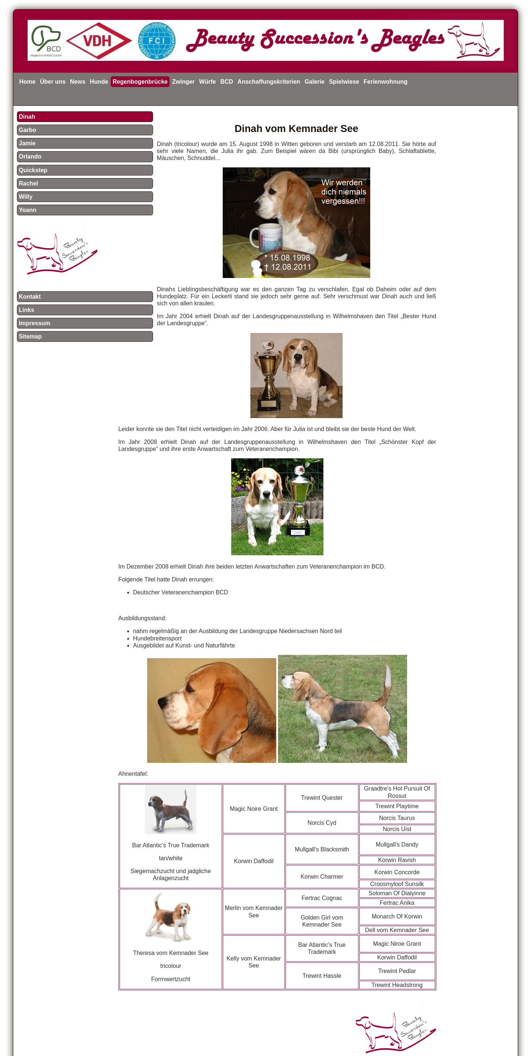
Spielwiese (344, 82)
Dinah (27, 117)
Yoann (28, 210)
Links (26, 310)
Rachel (28, 183)
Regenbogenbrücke (139, 82)
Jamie (27, 143)
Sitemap (30, 336)
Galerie (314, 82)
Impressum (34, 323)
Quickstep (33, 170)
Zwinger (183, 82)
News (78, 82)
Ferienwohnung (385, 82)
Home (27, 82)
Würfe (207, 82)
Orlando (30, 156)
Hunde (99, 82)
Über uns (52, 82)
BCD (226, 82)
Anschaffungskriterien (268, 82)
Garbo (27, 130)
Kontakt (30, 296)
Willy (25, 197)
